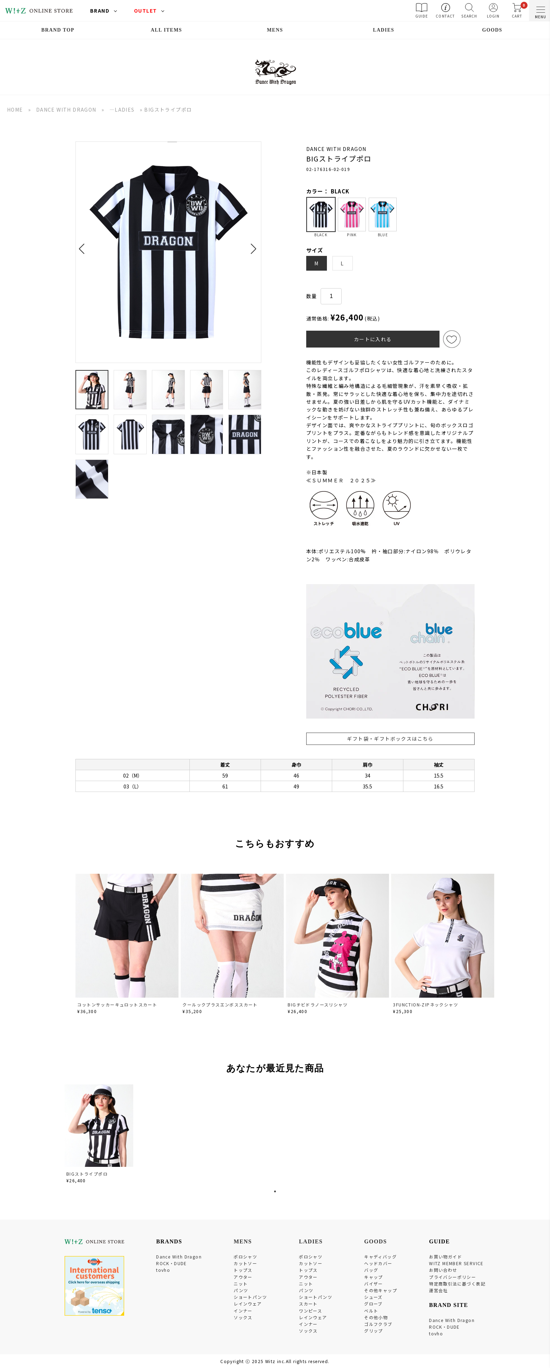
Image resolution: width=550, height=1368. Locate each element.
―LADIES (122, 109)
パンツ (241, 1290)
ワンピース (310, 1311)
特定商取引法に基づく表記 (457, 1284)
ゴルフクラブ (378, 1324)
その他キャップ (380, 1290)
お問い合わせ (443, 1270)
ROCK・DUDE (171, 1263)
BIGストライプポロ (87, 1174)
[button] (83, 244)
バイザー (373, 1284)
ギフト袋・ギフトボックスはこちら (390, 738)
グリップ (373, 1331)
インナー (243, 1311)
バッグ (371, 1270)
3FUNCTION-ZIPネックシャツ (425, 1004)
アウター (243, 1277)
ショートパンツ (250, 1297)
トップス (243, 1270)
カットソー (245, 1263)
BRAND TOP (57, 30)
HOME (15, 109)
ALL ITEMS (166, 30)
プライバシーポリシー (452, 1277)
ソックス (243, 1317)
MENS (275, 30)
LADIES (383, 30)
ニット (241, 1284)
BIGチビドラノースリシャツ (318, 1004)
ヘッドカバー (378, 1263)
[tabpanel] (100, 1135)
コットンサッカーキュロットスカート (117, 1004)
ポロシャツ (245, 1257)
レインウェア (248, 1304)
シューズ (373, 1297)
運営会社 (438, 1290)
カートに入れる (373, 339)
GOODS (492, 30)
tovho (163, 1270)
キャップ (373, 1277)
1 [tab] (275, 1191)
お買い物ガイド (445, 1257)
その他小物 (376, 1317)
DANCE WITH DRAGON (66, 109)
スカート (308, 1304)
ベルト (371, 1311)
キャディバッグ (380, 1257)
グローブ (373, 1304)
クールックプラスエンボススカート (219, 1004)
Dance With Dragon (179, 1257)
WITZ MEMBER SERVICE (456, 1263)
